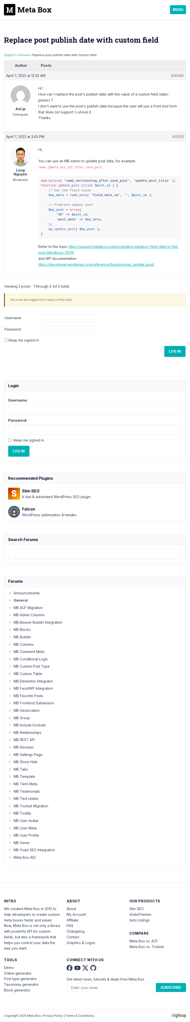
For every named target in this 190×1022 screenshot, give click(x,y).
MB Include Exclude (27, 725)
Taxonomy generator (21, 984)
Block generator (17, 990)
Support (10, 55)
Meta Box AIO (22, 857)
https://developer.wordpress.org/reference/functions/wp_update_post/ (96, 264)
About (71, 909)
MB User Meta (22, 828)
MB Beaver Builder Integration (35, 622)
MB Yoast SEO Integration (31, 850)
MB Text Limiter (23, 798)
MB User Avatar (23, 820)
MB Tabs (18, 769)
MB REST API (21, 740)
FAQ (70, 925)
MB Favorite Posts (25, 696)
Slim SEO (136, 909)
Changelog (76, 931)
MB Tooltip (19, 813)
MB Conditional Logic (28, 659)
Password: (12, 329)
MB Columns (21, 644)
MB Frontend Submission (31, 703)
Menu (178, 9)
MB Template (21, 776)
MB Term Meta (22, 784)
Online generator (18, 973)
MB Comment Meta (26, 651)
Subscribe (171, 987)
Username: (13, 318)
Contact (73, 937)
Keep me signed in (24, 340)
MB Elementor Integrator (30, 681)
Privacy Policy (53, 1016)
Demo (9, 967)
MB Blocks (19, 629)
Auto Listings (139, 920)
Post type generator (20, 979)
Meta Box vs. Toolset (146, 947)
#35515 (178, 137)
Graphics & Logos (81, 943)
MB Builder (19, 637)
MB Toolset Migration (28, 806)
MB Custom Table (25, 674)
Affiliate (72, 920)
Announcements (24, 593)
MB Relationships (24, 732)
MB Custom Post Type (29, 666)
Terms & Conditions (79, 1016)
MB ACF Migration (25, 608)
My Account (76, 914)
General (24, 55)
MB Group (19, 718)
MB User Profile (23, 835)
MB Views (19, 843)
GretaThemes (140, 914)
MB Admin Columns (26, 615)
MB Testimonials (24, 791)
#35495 (177, 75)
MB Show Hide (23, 762)
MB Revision (21, 747)
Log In (175, 351)
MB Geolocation (24, 710)
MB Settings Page (25, 754)
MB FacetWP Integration (30, 688)
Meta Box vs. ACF (143, 941)
